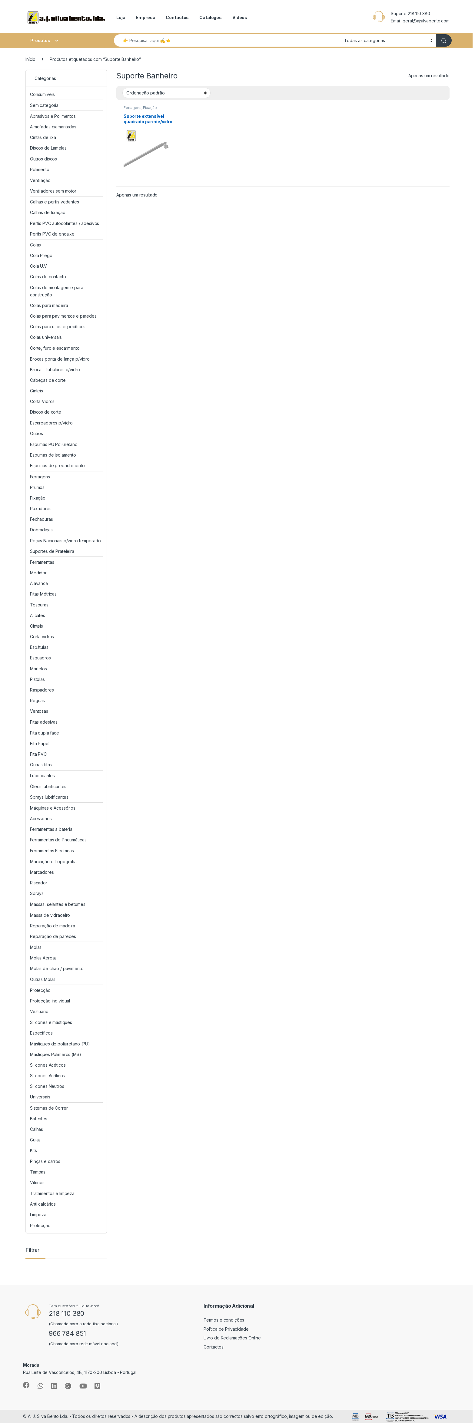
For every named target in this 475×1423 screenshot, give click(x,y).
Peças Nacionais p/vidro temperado (65, 540)
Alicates (37, 615)
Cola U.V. (39, 266)
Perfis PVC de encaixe (52, 233)
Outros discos (43, 158)
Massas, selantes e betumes (57, 904)
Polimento (39, 169)
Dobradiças (41, 529)
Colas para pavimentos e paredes (63, 316)
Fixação (150, 107)
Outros (36, 433)
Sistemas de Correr (49, 1108)
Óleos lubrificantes (48, 786)
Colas (35, 244)
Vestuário (39, 1011)
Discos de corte (45, 411)
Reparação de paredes (53, 936)
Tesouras (39, 604)
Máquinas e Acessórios (52, 808)
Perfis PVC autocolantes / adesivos (64, 223)
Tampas (37, 1171)
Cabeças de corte (48, 380)
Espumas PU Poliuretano (54, 444)
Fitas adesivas (44, 722)
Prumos (37, 487)
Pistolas (37, 679)
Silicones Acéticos (47, 1065)
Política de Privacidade (226, 1329)
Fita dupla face (44, 732)
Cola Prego (41, 255)
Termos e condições (224, 1319)
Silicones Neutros (47, 1086)
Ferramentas (42, 562)
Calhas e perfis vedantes (54, 201)
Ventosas (39, 711)
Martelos (38, 668)
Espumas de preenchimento (57, 465)
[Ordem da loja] (166, 93)
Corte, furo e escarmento (55, 348)
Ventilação (40, 180)
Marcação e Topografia (53, 861)
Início (30, 59)
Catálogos (210, 17)
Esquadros (40, 657)
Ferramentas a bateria (51, 829)
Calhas (36, 1129)
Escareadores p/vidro (51, 422)
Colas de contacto (48, 276)
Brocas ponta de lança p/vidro (60, 359)
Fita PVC (38, 754)
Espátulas (39, 647)
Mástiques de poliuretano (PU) (60, 1043)
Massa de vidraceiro (50, 915)
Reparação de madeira (52, 925)
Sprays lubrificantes (49, 797)
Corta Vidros (42, 401)
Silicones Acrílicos (47, 1075)
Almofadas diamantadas (53, 126)
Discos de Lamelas (48, 147)
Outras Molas (42, 979)
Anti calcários (43, 1204)
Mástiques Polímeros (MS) (55, 1054)
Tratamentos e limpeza (52, 1193)
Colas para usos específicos (57, 326)
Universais (40, 1096)
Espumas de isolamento (53, 454)
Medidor (38, 572)
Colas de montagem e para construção (56, 291)
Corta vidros (42, 636)
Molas (36, 947)
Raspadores (42, 689)
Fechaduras (41, 519)
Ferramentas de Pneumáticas (58, 839)
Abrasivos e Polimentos (53, 116)
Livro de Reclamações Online (232, 1337)
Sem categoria (44, 105)
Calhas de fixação (47, 212)
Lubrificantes (42, 775)
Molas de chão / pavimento (57, 968)
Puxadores (40, 508)
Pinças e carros (45, 1161)
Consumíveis (42, 94)
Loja (120, 17)
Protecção (40, 990)
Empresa (145, 17)
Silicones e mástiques (51, 1022)
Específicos (41, 1032)
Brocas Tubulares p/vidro (55, 369)
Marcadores (42, 872)
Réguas (37, 700)
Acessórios (41, 818)
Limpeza (38, 1214)
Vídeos (239, 17)
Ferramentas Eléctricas (52, 850)
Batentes (38, 1118)
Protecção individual (50, 1000)
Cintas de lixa (43, 137)
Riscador (38, 882)
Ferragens (132, 107)
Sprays (37, 893)
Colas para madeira (49, 305)
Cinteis (36, 390)
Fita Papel (39, 743)
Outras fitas (41, 764)
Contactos (177, 17)
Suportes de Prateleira (52, 551)
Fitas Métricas (43, 593)
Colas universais (46, 337)
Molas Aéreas (43, 957)
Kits (33, 1150)
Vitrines (37, 1182)
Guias (35, 1139)
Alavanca (39, 583)
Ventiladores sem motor (53, 190)
